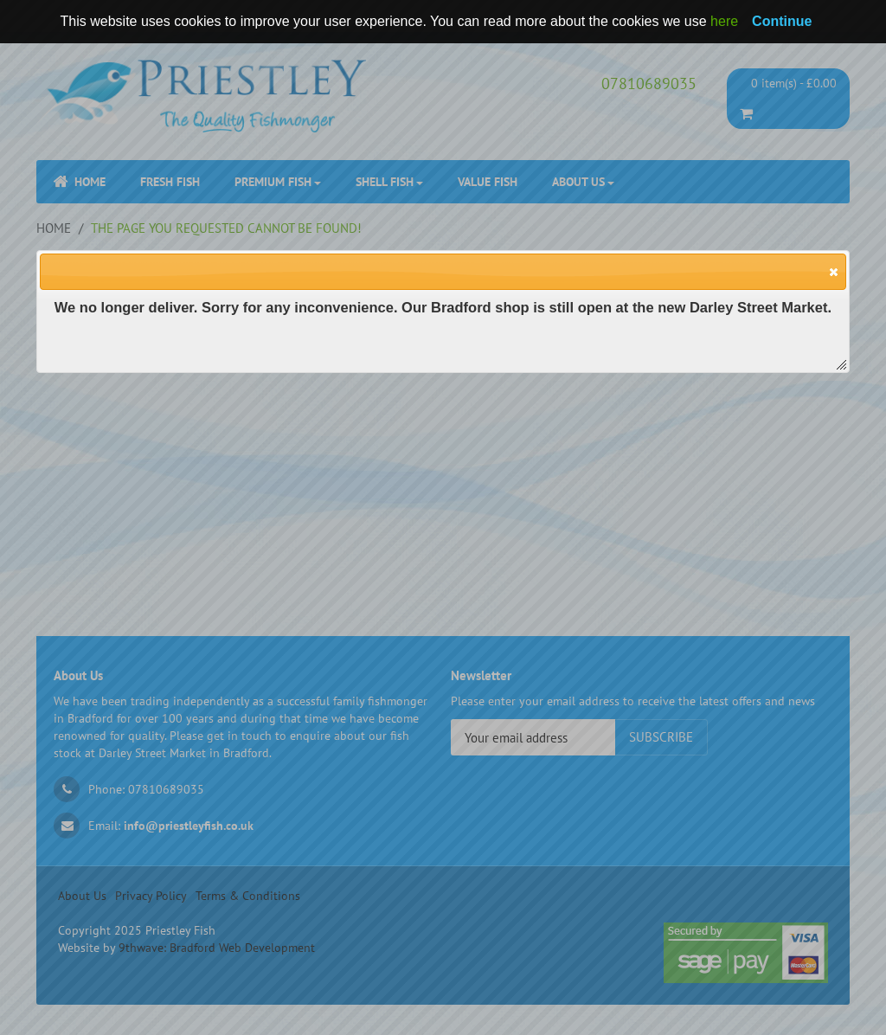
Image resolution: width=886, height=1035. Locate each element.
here (724, 21)
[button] (833, 271)
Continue (782, 21)
